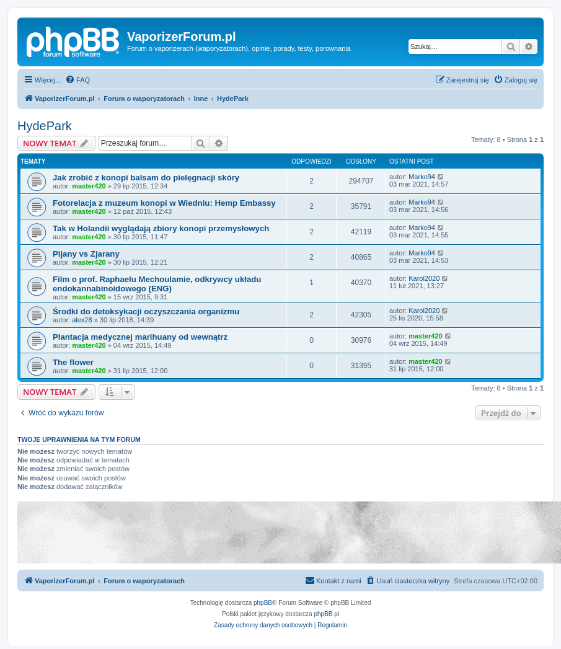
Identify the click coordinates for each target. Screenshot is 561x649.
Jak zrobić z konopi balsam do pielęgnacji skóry (146, 177)
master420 (88, 186)
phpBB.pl (326, 614)
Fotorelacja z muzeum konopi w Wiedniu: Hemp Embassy (164, 203)
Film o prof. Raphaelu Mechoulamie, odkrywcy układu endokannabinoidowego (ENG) (157, 284)
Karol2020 (424, 278)
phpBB (263, 602)
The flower (73, 362)
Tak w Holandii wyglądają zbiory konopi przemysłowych (161, 228)
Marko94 (422, 176)
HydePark (44, 126)
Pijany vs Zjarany (86, 253)
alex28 (82, 320)
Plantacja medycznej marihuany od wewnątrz (140, 337)
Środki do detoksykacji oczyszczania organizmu (146, 311)
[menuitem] (77, 80)
